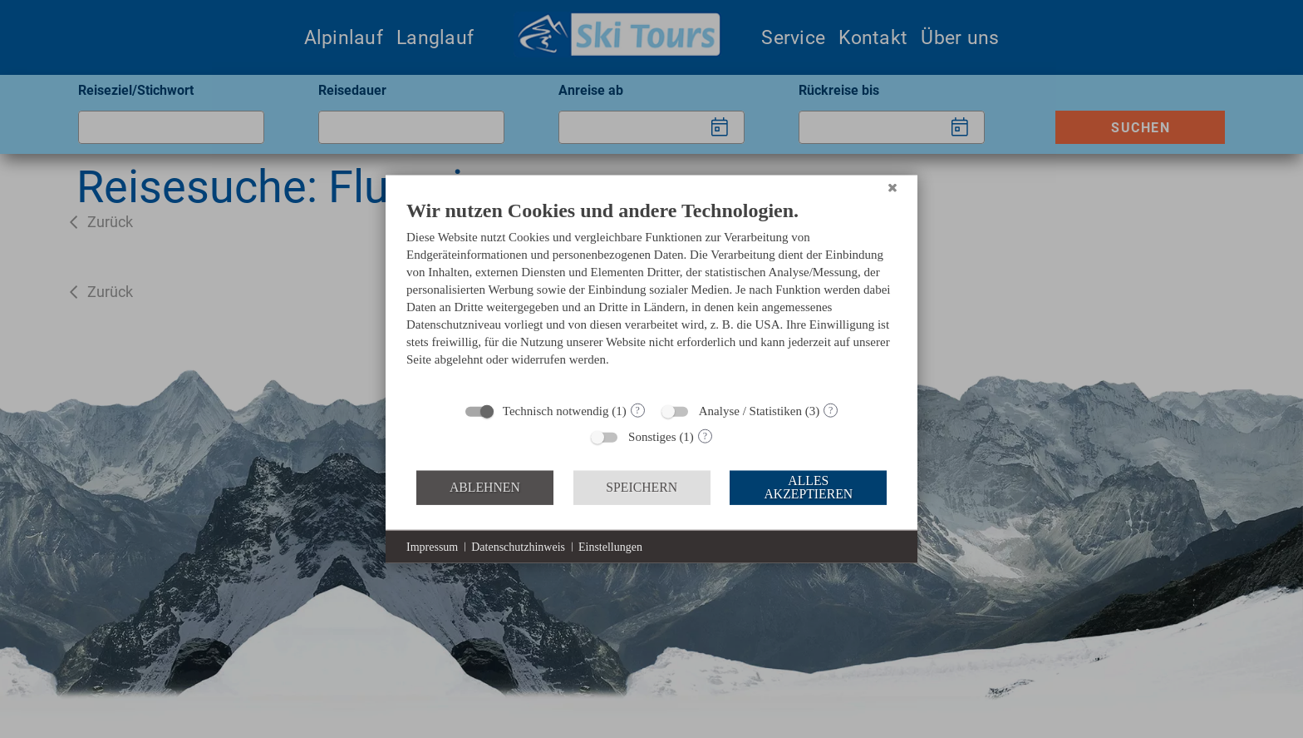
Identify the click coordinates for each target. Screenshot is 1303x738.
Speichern (641, 487)
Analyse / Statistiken (750, 410)
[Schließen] (892, 187)
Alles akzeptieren (808, 487)
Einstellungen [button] (610, 546)
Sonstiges (652, 436)
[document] (651, 294)
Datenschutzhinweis (518, 546)
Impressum (432, 546)
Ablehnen (485, 487)
